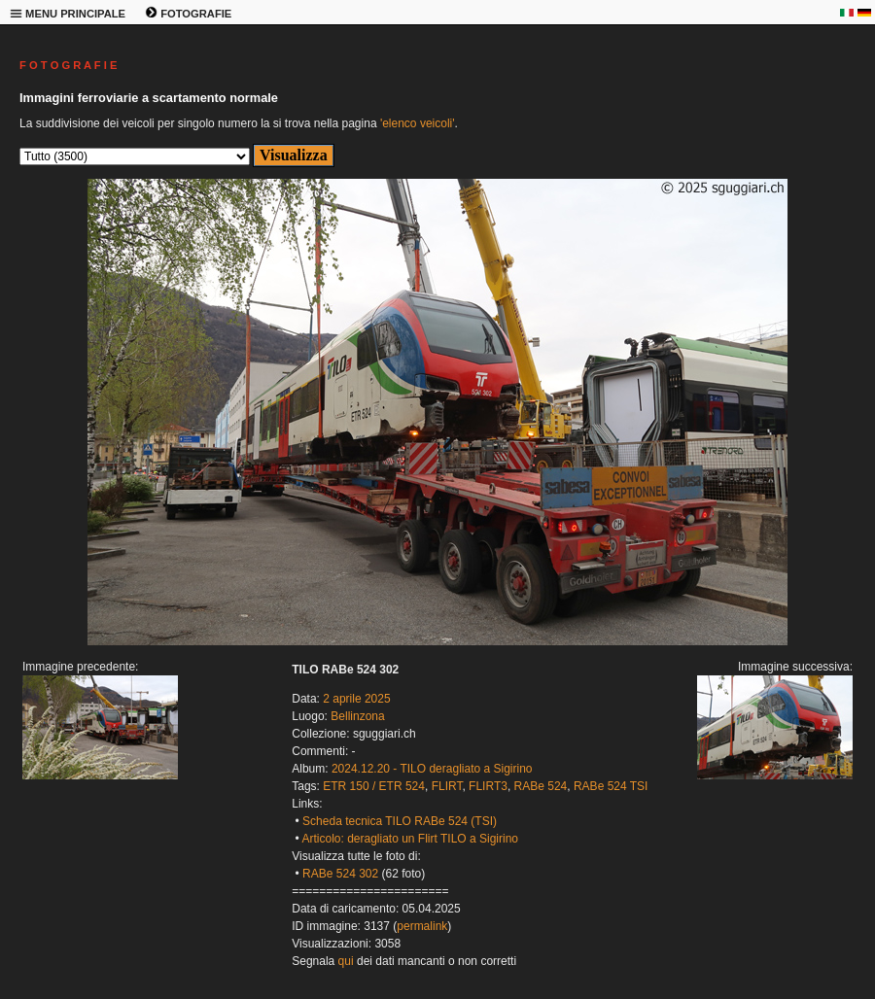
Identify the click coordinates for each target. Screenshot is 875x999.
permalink (422, 926)
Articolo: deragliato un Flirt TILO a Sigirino (409, 838)
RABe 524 (541, 786)
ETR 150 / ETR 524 (374, 786)
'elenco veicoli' (417, 123)
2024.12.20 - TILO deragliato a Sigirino (432, 768)
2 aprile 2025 (356, 699)
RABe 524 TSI (611, 786)
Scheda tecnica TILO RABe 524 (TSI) (399, 821)
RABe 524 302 (340, 873)
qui (346, 961)
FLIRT (447, 786)
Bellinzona (357, 716)
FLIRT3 (488, 786)
